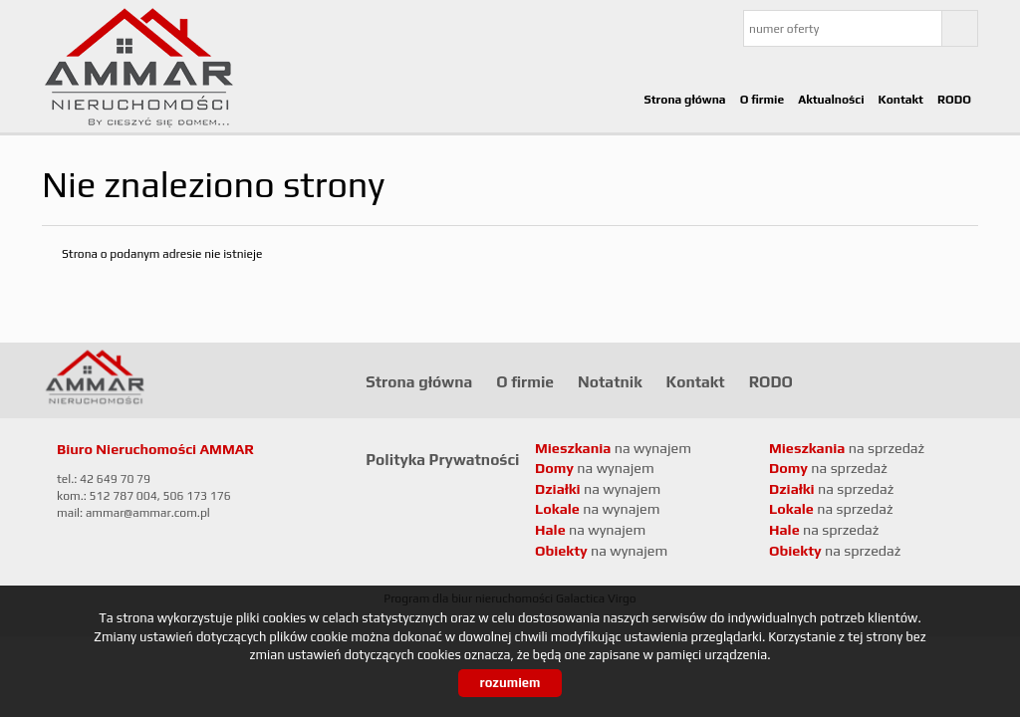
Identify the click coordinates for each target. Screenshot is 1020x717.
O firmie (762, 100)
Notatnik (610, 381)
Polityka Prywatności (442, 459)
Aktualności (831, 100)
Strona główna (684, 100)
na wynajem (597, 509)
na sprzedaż (831, 509)
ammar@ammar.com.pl (148, 513)
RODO (954, 100)
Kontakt (901, 100)
